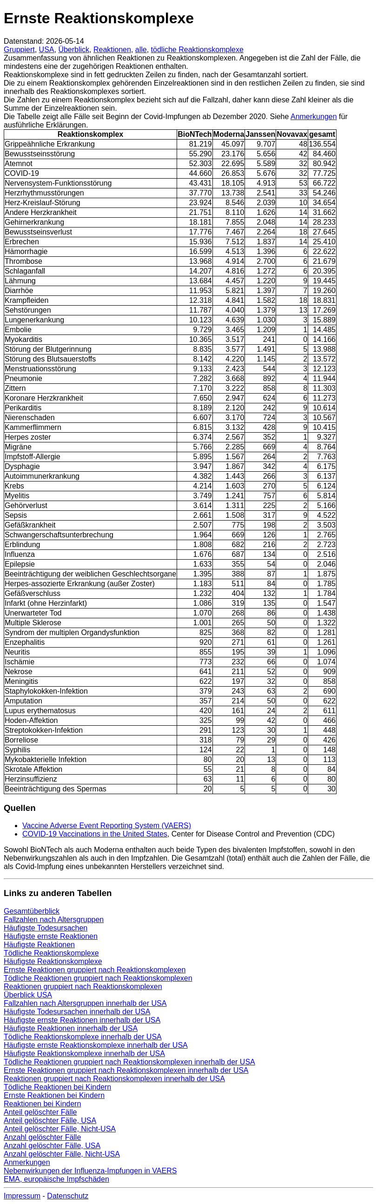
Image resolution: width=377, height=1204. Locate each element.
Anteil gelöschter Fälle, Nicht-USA (60, 1129)
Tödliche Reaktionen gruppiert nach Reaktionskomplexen (98, 978)
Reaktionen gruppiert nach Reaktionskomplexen (83, 986)
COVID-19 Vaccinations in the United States (94, 834)
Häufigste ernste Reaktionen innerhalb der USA (82, 1020)
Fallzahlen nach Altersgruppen (54, 919)
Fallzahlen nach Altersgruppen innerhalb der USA (85, 1003)
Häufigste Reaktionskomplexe (53, 961)
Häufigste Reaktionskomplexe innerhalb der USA (84, 1053)
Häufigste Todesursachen (45, 928)
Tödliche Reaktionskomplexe (51, 953)
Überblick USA (28, 995)
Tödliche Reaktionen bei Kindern (57, 1087)
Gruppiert (19, 50)
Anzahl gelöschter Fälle (42, 1137)
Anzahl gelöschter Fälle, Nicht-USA (62, 1154)
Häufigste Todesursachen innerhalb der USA (77, 1012)
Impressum (22, 1196)
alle (141, 50)
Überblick (73, 50)
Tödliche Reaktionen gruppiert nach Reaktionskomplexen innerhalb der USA (129, 1062)
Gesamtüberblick (32, 911)
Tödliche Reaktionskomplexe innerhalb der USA (83, 1037)
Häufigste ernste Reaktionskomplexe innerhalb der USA (96, 1045)
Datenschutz (67, 1196)
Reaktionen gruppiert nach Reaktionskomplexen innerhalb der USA (114, 1079)
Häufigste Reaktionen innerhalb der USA (71, 1028)
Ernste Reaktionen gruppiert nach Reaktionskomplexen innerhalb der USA (126, 1070)
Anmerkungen (314, 116)
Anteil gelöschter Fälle (40, 1112)
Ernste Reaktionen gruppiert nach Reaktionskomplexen (94, 970)
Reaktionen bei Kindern (42, 1104)
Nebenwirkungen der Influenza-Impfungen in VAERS (90, 1171)
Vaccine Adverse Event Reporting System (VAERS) (106, 825)
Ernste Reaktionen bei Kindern (54, 1095)
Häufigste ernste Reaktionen (51, 936)
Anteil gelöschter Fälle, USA (50, 1120)
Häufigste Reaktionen (39, 945)
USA (46, 50)
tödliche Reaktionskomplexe (197, 50)
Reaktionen (112, 50)
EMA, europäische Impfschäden (56, 1179)
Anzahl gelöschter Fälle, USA (52, 1146)
